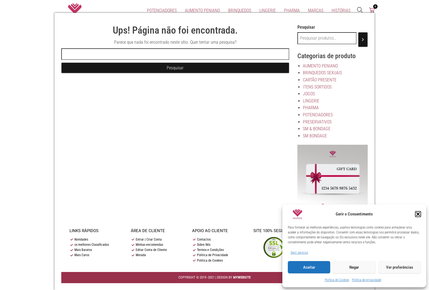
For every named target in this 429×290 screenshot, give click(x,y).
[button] (418, 214)
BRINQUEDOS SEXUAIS (322, 72)
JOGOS (309, 93)
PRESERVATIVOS (317, 122)
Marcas (315, 10)
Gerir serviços (299, 253)
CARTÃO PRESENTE (320, 79)
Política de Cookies (337, 280)
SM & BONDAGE (317, 128)
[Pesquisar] (363, 39)
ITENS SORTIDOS (317, 87)
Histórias (341, 10)
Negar (354, 267)
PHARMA (292, 10)
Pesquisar (306, 27)
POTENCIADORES (162, 10)
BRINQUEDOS (239, 10)
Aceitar (309, 267)
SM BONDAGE (315, 135)
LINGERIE (267, 10)
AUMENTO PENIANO (202, 10)
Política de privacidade (366, 280)
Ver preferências (399, 267)
